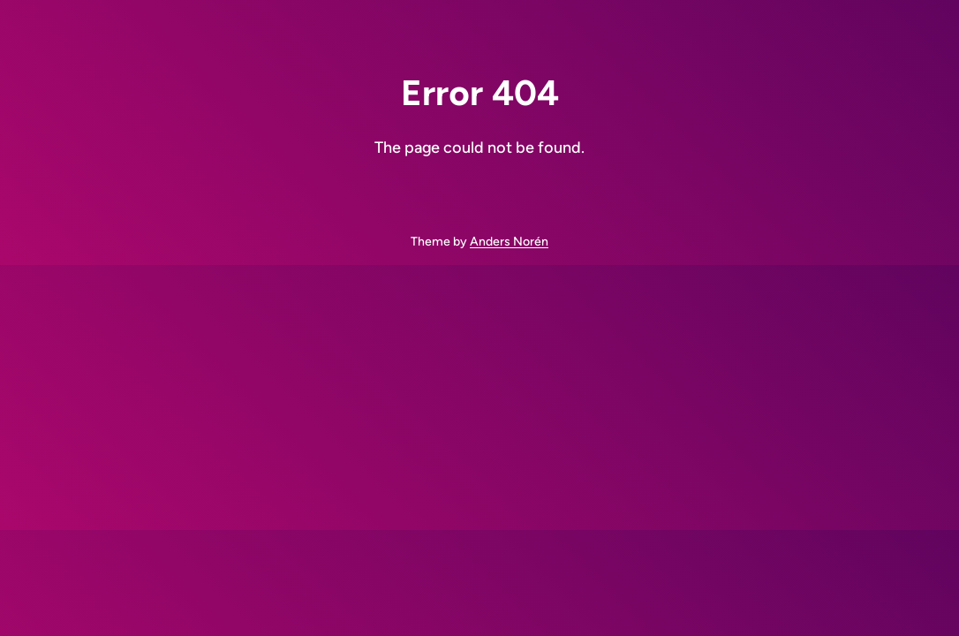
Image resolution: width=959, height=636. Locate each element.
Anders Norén (509, 241)
